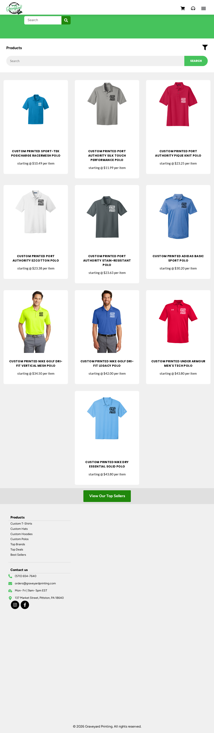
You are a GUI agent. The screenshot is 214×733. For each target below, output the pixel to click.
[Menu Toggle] (203, 8)
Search (196, 61)
